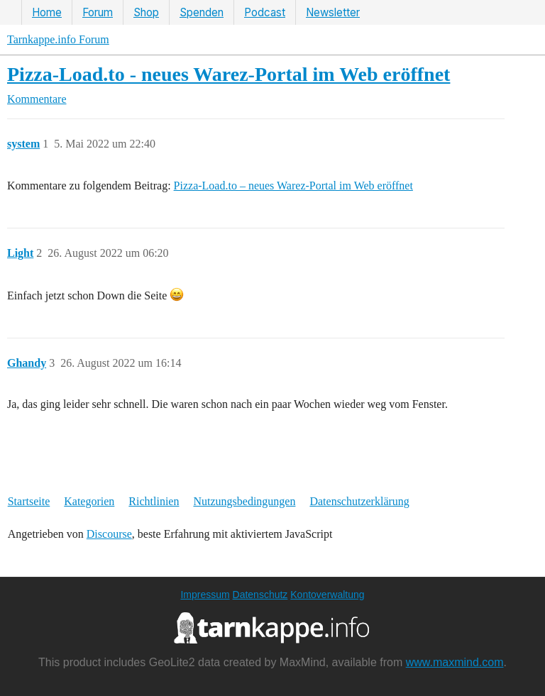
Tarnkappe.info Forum (58, 39)
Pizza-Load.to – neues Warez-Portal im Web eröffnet (293, 185)
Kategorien (89, 501)
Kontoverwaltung (327, 594)
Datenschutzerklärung (359, 501)
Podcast (264, 12)
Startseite (29, 501)
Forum (97, 12)
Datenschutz (260, 594)
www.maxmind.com (455, 662)
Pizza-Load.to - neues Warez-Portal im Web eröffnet (228, 74)
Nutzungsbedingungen (244, 501)
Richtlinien (153, 501)
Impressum (204, 594)
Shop (146, 12)
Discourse (109, 534)
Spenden (202, 12)
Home (47, 12)
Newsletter (333, 12)
